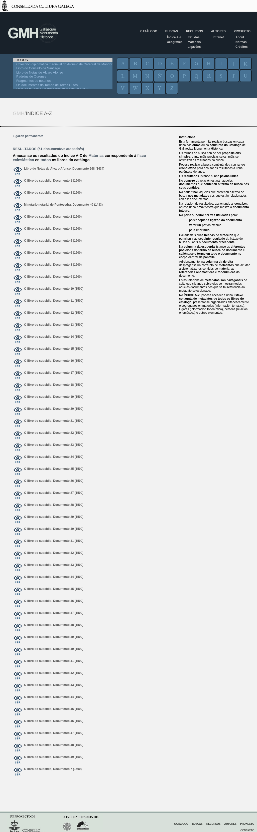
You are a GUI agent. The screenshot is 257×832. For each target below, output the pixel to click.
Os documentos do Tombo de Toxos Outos (62, 85)
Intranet (218, 37)
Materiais (194, 42)
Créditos (241, 47)
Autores (218, 31)
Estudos (193, 37)
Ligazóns (194, 47)
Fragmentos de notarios (62, 81)
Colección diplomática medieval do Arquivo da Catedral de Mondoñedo (62, 64)
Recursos (194, 31)
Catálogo (148, 31)
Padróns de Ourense (62, 77)
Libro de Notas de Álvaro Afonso (62, 73)
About (239, 37)
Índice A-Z (174, 37)
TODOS (62, 60)
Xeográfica (174, 42)
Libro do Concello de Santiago (62, 68)
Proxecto (242, 31)
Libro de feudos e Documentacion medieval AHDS (62, 89)
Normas (241, 42)
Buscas (171, 31)
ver (18, 171)
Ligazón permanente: (28, 136)
